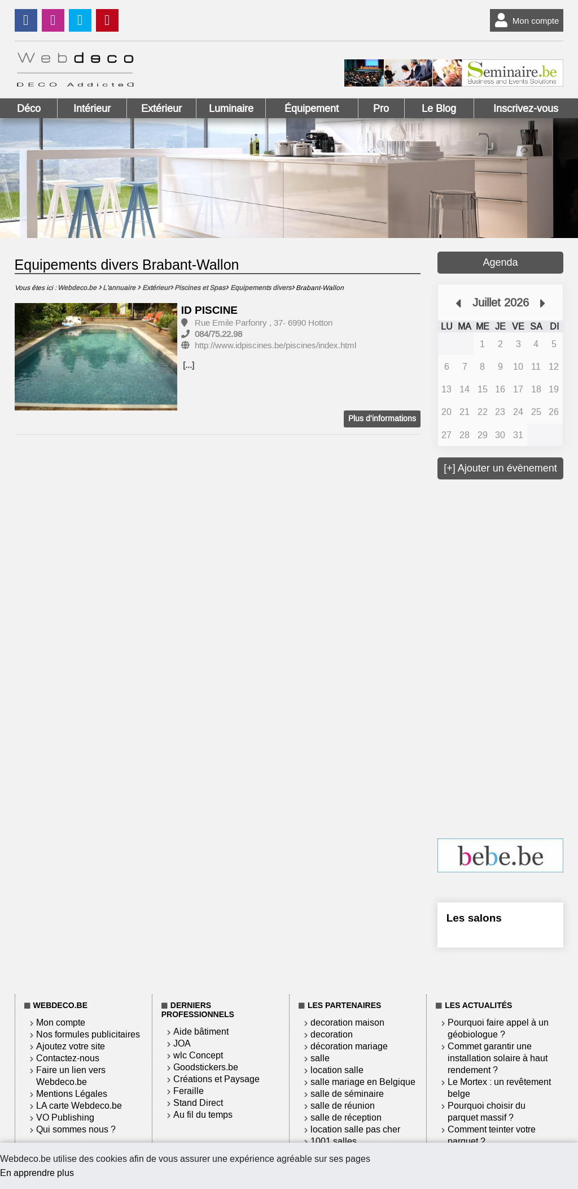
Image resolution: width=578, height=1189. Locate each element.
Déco (29, 108)
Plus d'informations (382, 418)
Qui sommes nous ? (76, 1129)
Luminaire (231, 108)
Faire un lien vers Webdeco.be (71, 1076)
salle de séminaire (347, 1094)
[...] (188, 365)
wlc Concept (198, 1055)
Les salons (474, 918)
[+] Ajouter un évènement (500, 468)
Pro (381, 108)
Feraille (188, 1091)
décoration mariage (349, 1046)
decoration (331, 1034)
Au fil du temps (203, 1115)
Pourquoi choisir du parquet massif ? (487, 1111)
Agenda (500, 262)
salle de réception (346, 1117)
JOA (182, 1043)
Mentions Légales (71, 1094)
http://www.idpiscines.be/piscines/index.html (275, 345)
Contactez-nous (67, 1058)
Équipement (311, 108)
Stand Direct (198, 1103)
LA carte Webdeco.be (79, 1106)
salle (320, 1058)
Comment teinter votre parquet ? (492, 1135)
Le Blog (439, 108)
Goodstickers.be (205, 1067)
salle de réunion (342, 1106)
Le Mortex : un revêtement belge (499, 1088)
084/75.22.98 (218, 334)
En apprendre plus (37, 1173)
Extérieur (161, 108)
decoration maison (347, 1022)
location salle (337, 1070)
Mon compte (524, 20)
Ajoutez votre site (70, 1046)
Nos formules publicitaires (88, 1034)
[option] (96, 357)
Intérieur (92, 108)
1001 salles (333, 1141)
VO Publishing (65, 1117)
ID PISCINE (209, 310)
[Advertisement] (507, 657)
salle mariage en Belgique (362, 1082)
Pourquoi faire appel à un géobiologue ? (498, 1028)
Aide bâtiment (201, 1031)
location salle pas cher (355, 1129)
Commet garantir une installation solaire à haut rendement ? (498, 1058)
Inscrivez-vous (525, 108)
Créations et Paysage (216, 1079)
